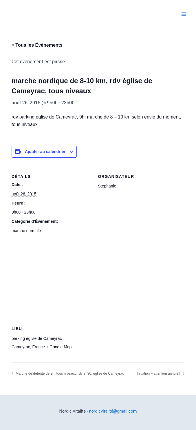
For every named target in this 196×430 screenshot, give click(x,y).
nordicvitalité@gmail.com (113, 411)
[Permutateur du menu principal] (183, 14)
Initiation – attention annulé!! (159, 373)
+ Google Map (59, 347)
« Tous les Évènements (37, 45)
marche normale (26, 230)
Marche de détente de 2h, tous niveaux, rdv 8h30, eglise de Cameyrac (69, 373)
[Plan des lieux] (98, 281)
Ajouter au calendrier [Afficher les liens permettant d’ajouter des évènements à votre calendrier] (45, 151)
